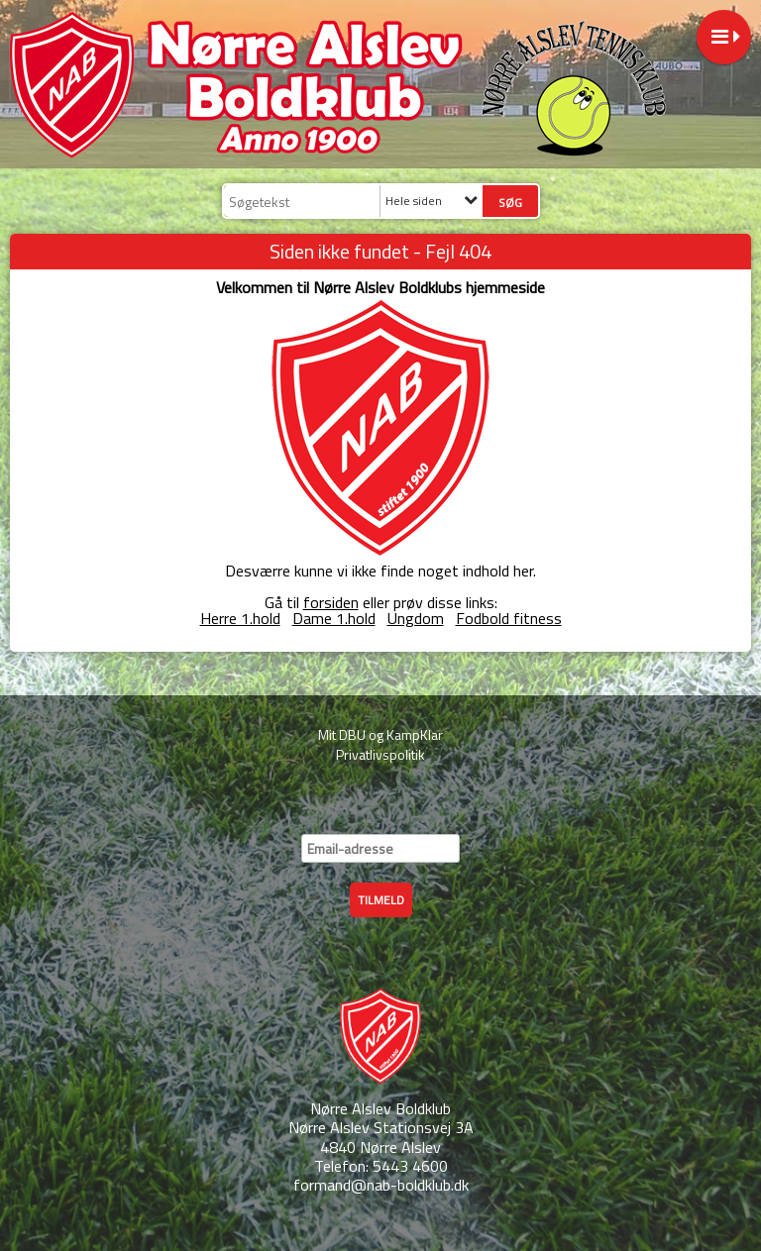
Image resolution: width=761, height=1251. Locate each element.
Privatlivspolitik (380, 754)
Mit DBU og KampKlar (380, 734)
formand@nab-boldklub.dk (381, 1185)
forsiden (331, 602)
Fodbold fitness (509, 618)
